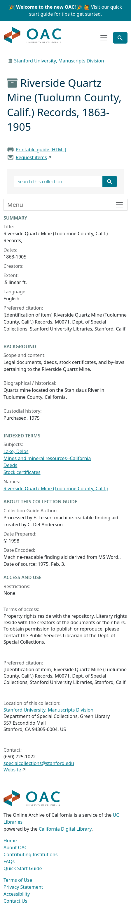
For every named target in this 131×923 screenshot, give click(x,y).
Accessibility (17, 894)
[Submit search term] (109, 181)
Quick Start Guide (23, 868)
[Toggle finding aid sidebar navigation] (65, 205)
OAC (33, 35)
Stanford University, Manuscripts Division (59, 61)
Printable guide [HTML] (41, 149)
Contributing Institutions (30, 854)
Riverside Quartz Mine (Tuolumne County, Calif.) (56, 488)
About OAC (15, 847)
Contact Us (15, 901)
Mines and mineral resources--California (47, 458)
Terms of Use (18, 880)
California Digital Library (65, 829)
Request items (31, 157)
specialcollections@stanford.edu (39, 763)
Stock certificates (22, 472)
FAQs (9, 861)
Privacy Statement (23, 887)
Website (12, 769)
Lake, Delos (16, 451)
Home (10, 840)
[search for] (58, 181)
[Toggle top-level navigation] (104, 38)
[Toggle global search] (120, 38)
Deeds (10, 465)
